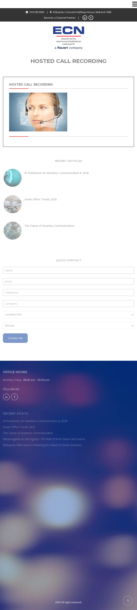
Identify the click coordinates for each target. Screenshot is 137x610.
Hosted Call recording (31, 84)
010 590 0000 (36, 12)
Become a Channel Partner (60, 17)
